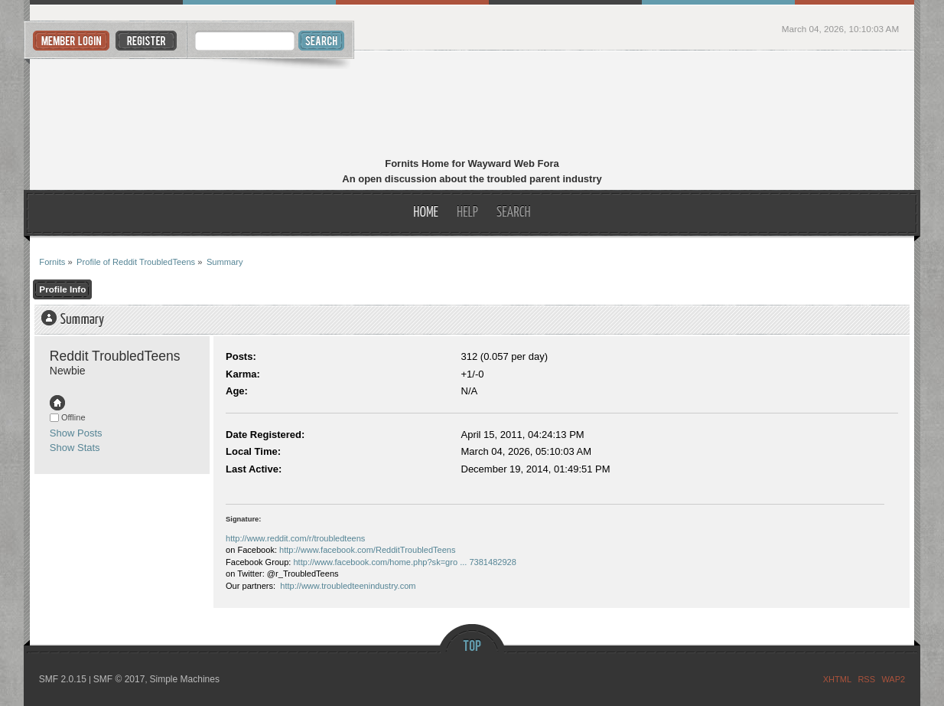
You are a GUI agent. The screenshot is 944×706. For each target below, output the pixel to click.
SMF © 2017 (119, 679)
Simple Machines (185, 679)
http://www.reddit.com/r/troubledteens (295, 538)
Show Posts (76, 433)
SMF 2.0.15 (62, 679)
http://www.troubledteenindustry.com (347, 585)
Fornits (471, 105)
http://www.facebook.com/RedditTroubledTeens (367, 549)
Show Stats (75, 447)
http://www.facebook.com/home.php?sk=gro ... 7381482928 (404, 562)
